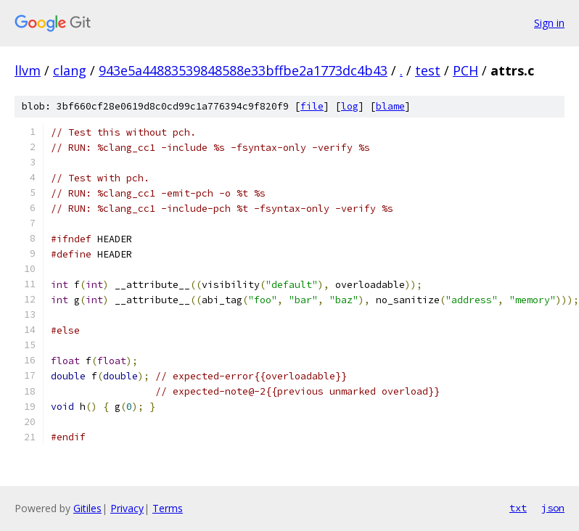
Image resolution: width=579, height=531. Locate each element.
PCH (465, 70)
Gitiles (87, 508)
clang (69, 70)
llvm (28, 70)
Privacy (127, 508)
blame (390, 106)
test (427, 70)
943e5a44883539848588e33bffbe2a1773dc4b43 (243, 70)
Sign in (549, 23)
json (552, 507)
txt (518, 507)
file (312, 106)
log (349, 106)
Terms (167, 508)
